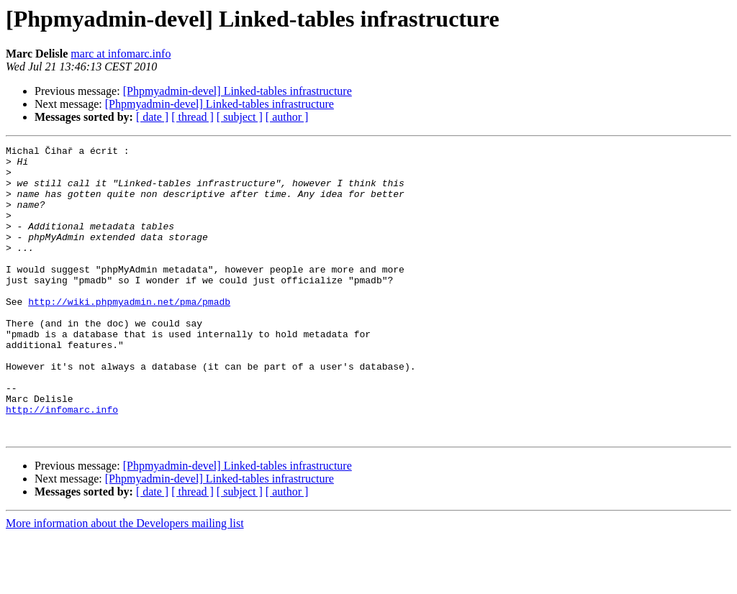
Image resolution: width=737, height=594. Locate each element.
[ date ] (152, 117)
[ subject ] (240, 117)
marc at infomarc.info (121, 53)
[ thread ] (192, 117)
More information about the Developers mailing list (125, 581)
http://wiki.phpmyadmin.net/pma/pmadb (129, 333)
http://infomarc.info (62, 463)
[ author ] (287, 117)
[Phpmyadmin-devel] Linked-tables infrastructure (237, 91)
